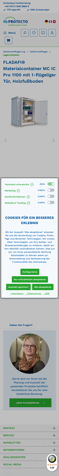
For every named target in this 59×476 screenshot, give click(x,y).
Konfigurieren (29, 272)
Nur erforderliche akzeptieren (30, 279)
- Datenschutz (33, 293)
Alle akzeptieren (42, 287)
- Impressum (17, 293)
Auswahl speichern (18, 287)
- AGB (46, 293)
